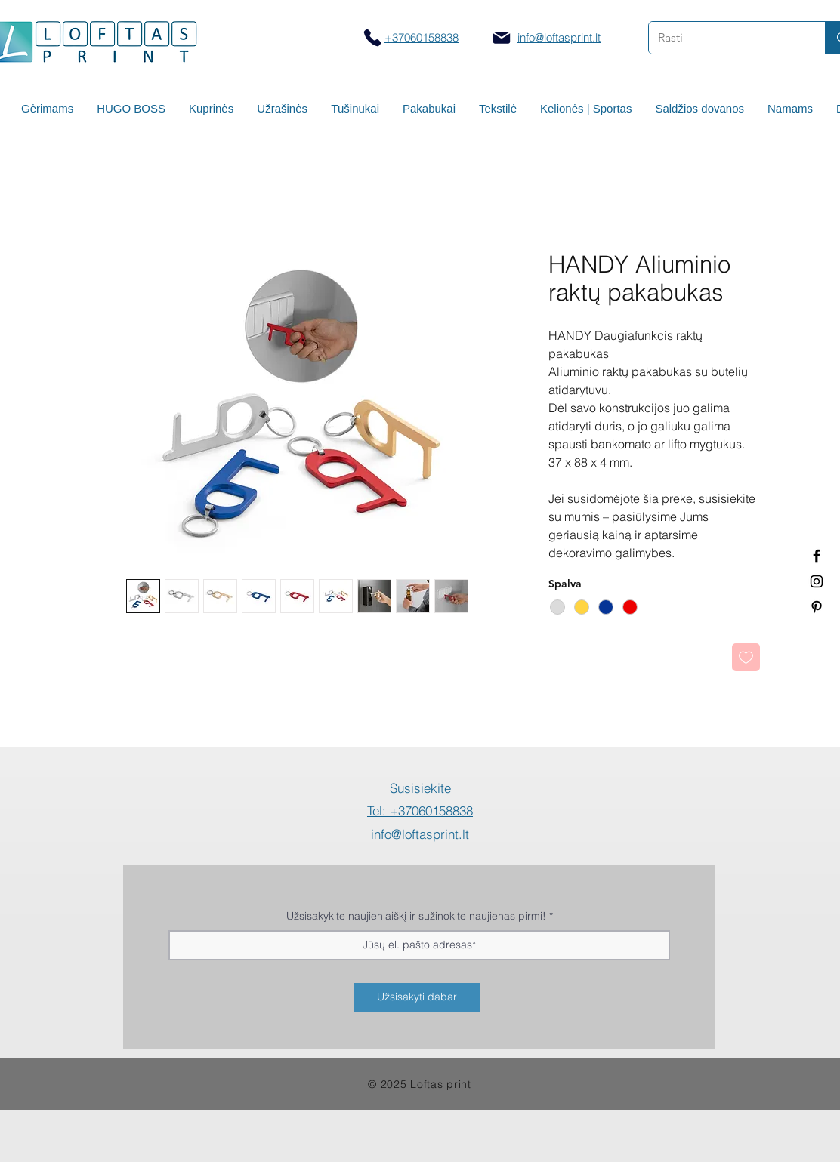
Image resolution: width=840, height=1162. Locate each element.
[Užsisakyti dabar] (417, 997)
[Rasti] (725, 38)
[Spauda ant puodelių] (816, 581)
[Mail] (501, 37)
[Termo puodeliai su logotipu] (816, 555)
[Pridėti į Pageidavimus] (746, 657)
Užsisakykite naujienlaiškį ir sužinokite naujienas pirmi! (416, 916)
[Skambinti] (372, 37)
